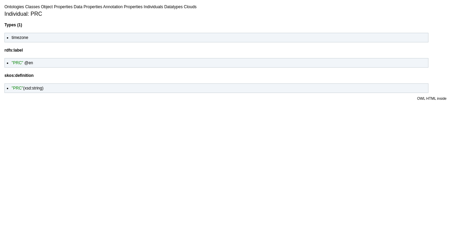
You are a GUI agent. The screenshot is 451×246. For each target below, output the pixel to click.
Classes (32, 6)
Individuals (153, 6)
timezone (20, 37)
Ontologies (14, 6)
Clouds (190, 6)
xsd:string (33, 88)
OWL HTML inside (432, 98)
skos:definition (18, 75)
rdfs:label (13, 50)
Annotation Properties (122, 6)
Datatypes (173, 6)
